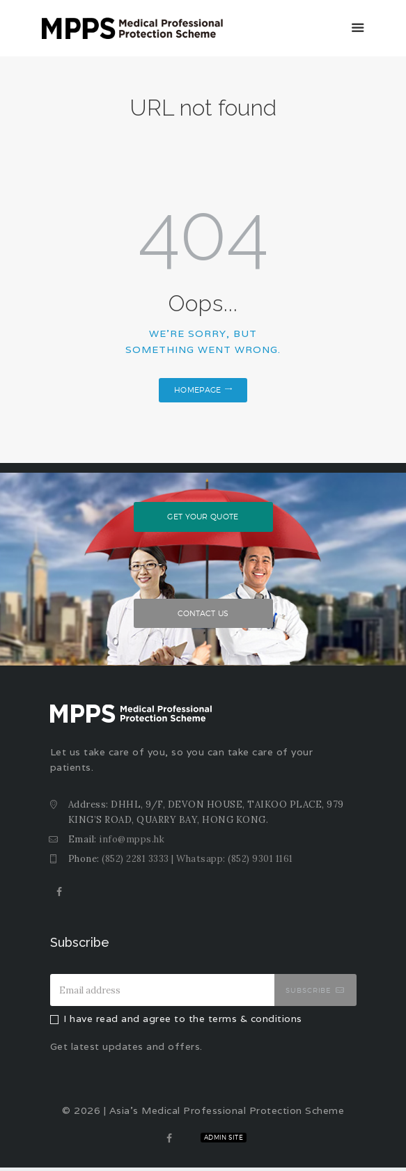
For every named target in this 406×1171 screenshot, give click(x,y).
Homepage (197, 390)
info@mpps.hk (131, 843)
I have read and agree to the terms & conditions (182, 1022)
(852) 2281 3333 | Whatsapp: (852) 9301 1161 (197, 862)
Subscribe (308, 994)
